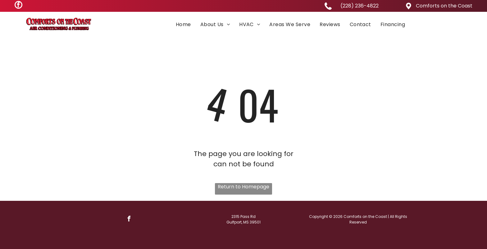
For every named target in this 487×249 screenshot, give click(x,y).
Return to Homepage (243, 186)
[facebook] (18, 5)
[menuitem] (183, 24)
